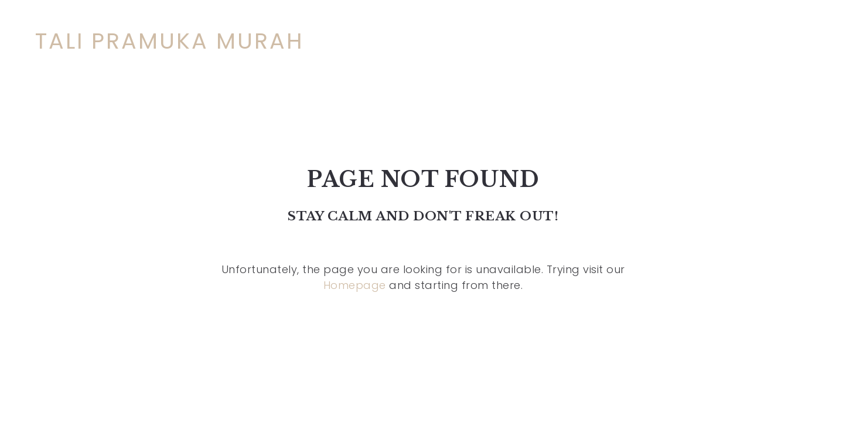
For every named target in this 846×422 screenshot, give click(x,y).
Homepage (354, 285)
